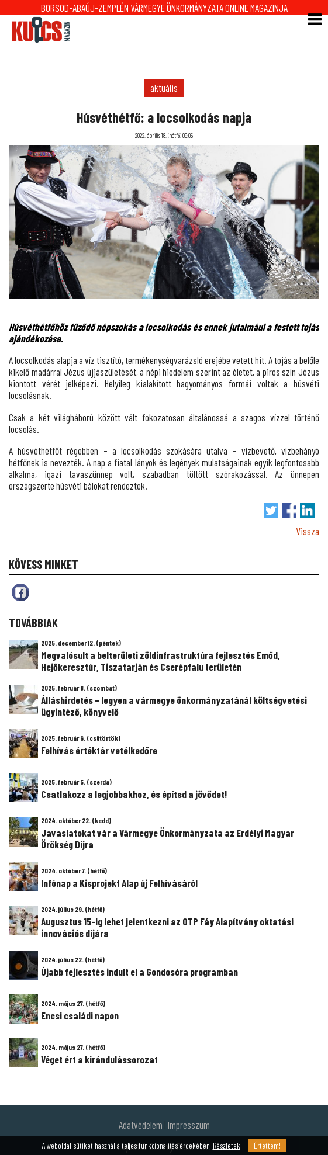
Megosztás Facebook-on (289, 510)
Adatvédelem (141, 1124)
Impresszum (189, 1124)
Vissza (307, 531)
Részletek (226, 1145)
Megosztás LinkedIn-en (307, 510)
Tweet (271, 510)
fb (20, 592)
